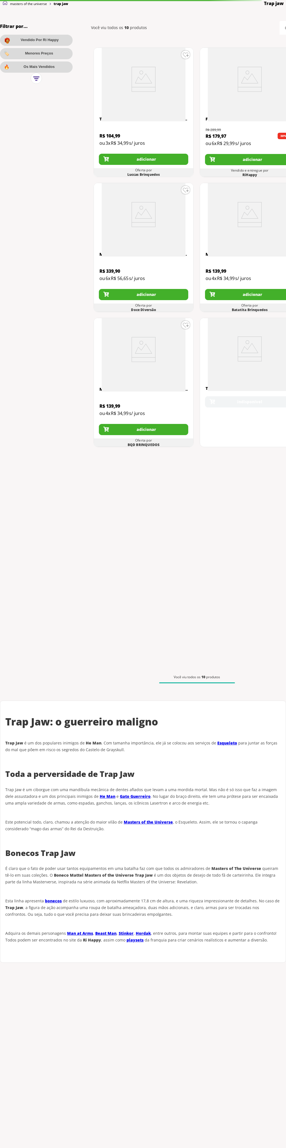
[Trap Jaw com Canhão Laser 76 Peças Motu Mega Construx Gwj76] (143, 112)
